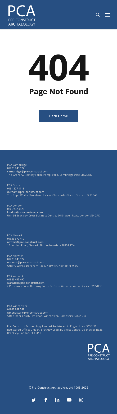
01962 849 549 (15, 309)
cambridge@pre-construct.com (27, 171)
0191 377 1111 (15, 188)
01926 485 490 (15, 279)
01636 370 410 (15, 238)
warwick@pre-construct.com (26, 282)
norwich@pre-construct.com (25, 262)
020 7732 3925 (15, 209)
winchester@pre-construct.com (27, 312)
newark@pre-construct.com (25, 242)
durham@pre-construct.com (25, 192)
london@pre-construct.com (25, 212)
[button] (107, 14)
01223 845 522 (15, 168)
